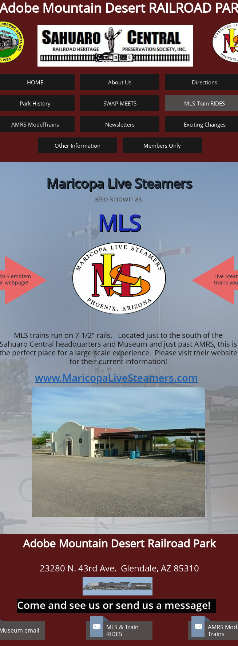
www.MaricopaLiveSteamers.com (116, 377)
